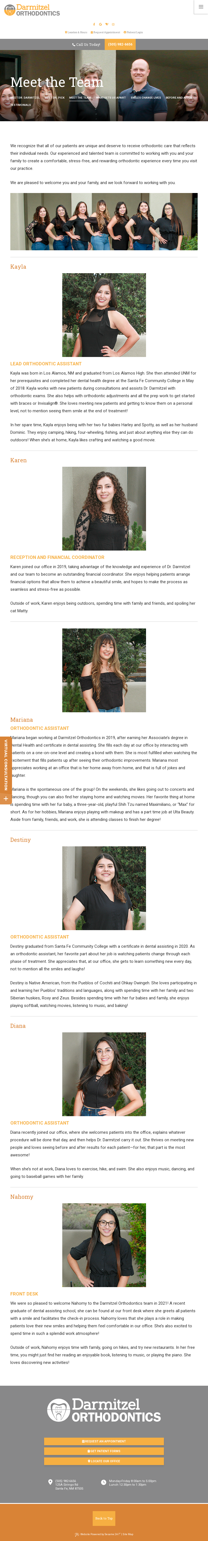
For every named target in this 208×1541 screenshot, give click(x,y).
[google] (101, 24)
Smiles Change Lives (146, 97)
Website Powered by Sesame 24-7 (98, 1535)
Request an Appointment (104, 1441)
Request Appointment (105, 32)
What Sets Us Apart (111, 97)
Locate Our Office (104, 1461)
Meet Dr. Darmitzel (25, 97)
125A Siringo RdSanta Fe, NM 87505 (69, 1486)
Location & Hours (76, 32)
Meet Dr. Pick (54, 97)
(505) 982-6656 (120, 44)
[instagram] (113, 24)
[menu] (201, 7)
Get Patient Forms (104, 1451)
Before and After (179, 97)
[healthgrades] (107, 24)
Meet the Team (80, 97)
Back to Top (104, 1518)
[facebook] (94, 24)
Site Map (128, 1534)
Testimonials (20, 104)
